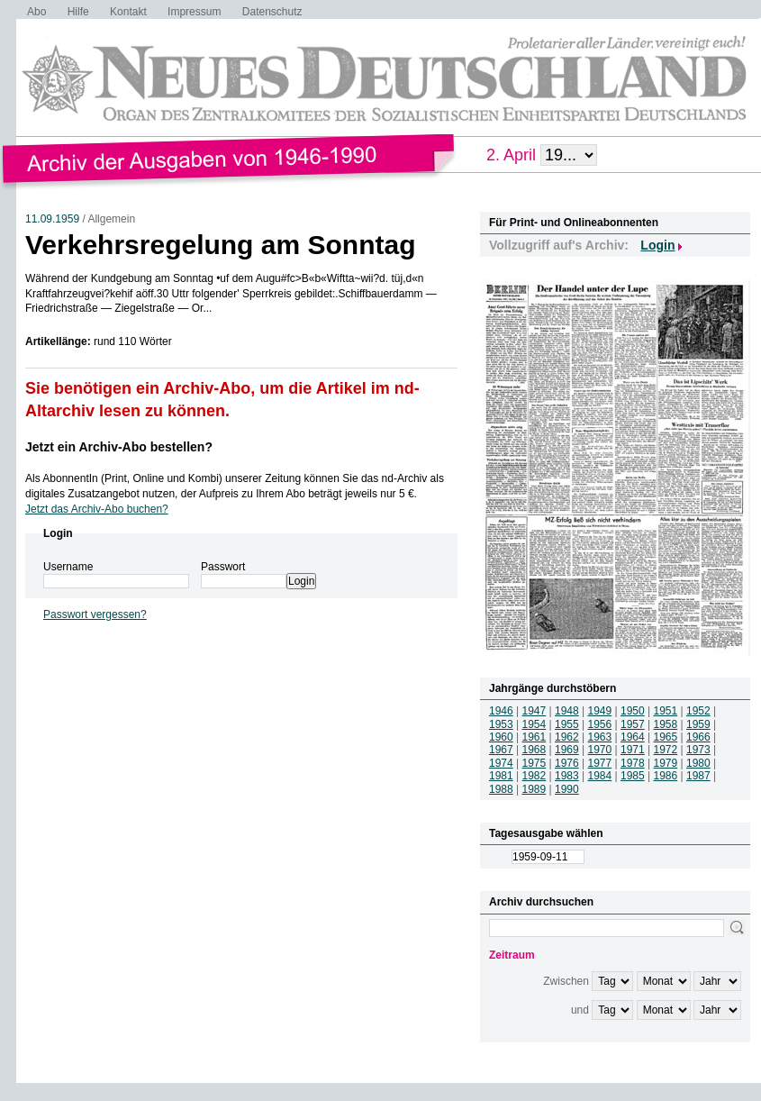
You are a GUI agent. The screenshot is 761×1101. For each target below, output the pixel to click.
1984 (600, 775)
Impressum (194, 11)
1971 (633, 749)
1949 (600, 711)
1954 (534, 724)
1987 (698, 775)
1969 (567, 749)
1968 (534, 749)
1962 (567, 737)
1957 (633, 724)
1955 (567, 724)
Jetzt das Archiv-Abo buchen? (96, 509)
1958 (666, 724)
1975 (534, 763)
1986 (666, 775)
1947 (534, 711)
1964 (633, 737)
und (580, 1010)
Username (68, 566)
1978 (633, 763)
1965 (666, 737)
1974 (501, 763)
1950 (633, 711)
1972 (666, 749)
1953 (501, 724)
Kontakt (128, 11)
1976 (567, 763)
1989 (534, 789)
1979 (666, 763)
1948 (567, 711)
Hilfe (78, 11)
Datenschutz (272, 11)
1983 (567, 775)
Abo (36, 11)
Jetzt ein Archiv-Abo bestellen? (119, 447)
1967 (501, 749)
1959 (698, 724)
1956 (600, 724)
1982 (534, 775)
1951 (666, 711)
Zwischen (566, 981)
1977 (600, 763)
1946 (501, 711)
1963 (600, 737)
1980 (698, 763)
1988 (501, 789)
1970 (600, 749)
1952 (698, 711)
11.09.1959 (52, 219)
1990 (567, 789)
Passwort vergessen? (95, 614)
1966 (698, 737)
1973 (698, 749)
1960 (501, 737)
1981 (501, 775)
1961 (534, 737)
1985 (633, 775)
